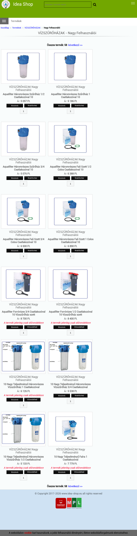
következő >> (75, 45)
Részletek (14, 106)
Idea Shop (23, 4)
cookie (27, 532)
